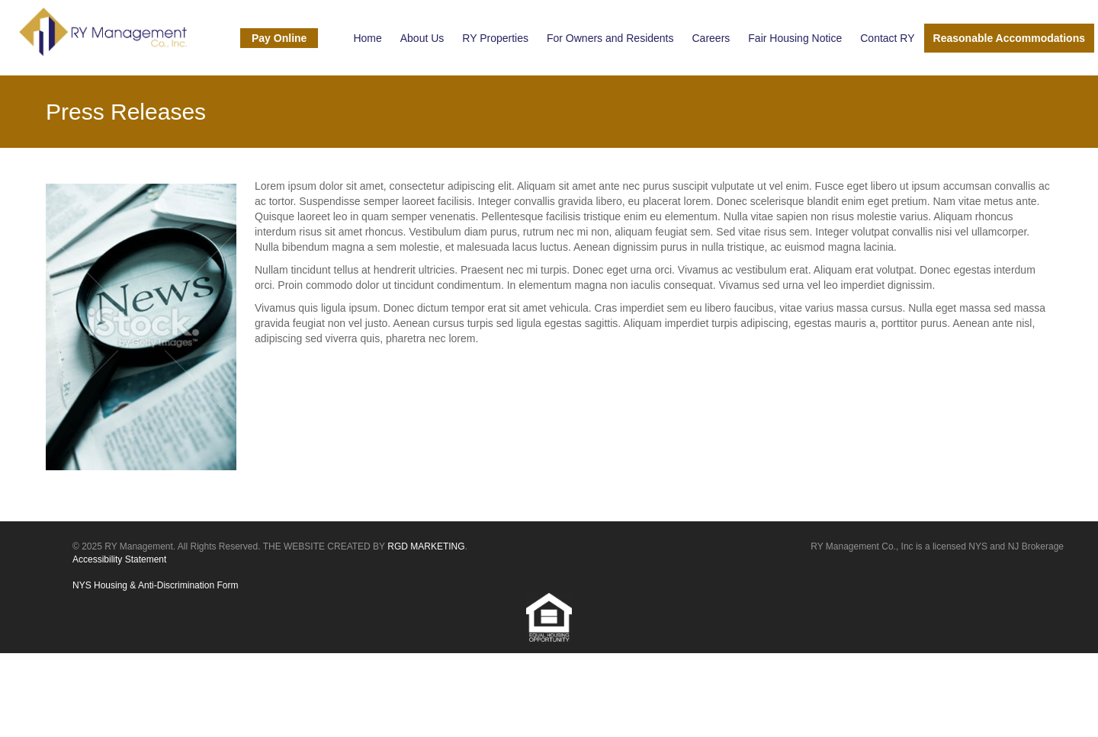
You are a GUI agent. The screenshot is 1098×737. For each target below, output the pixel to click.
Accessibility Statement (119, 559)
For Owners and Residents (610, 38)
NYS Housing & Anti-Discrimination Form (155, 585)
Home (367, 38)
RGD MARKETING (425, 546)
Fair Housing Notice (795, 38)
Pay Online (279, 38)
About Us (422, 38)
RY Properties (495, 38)
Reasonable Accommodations (1009, 38)
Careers (711, 38)
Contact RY (887, 38)
